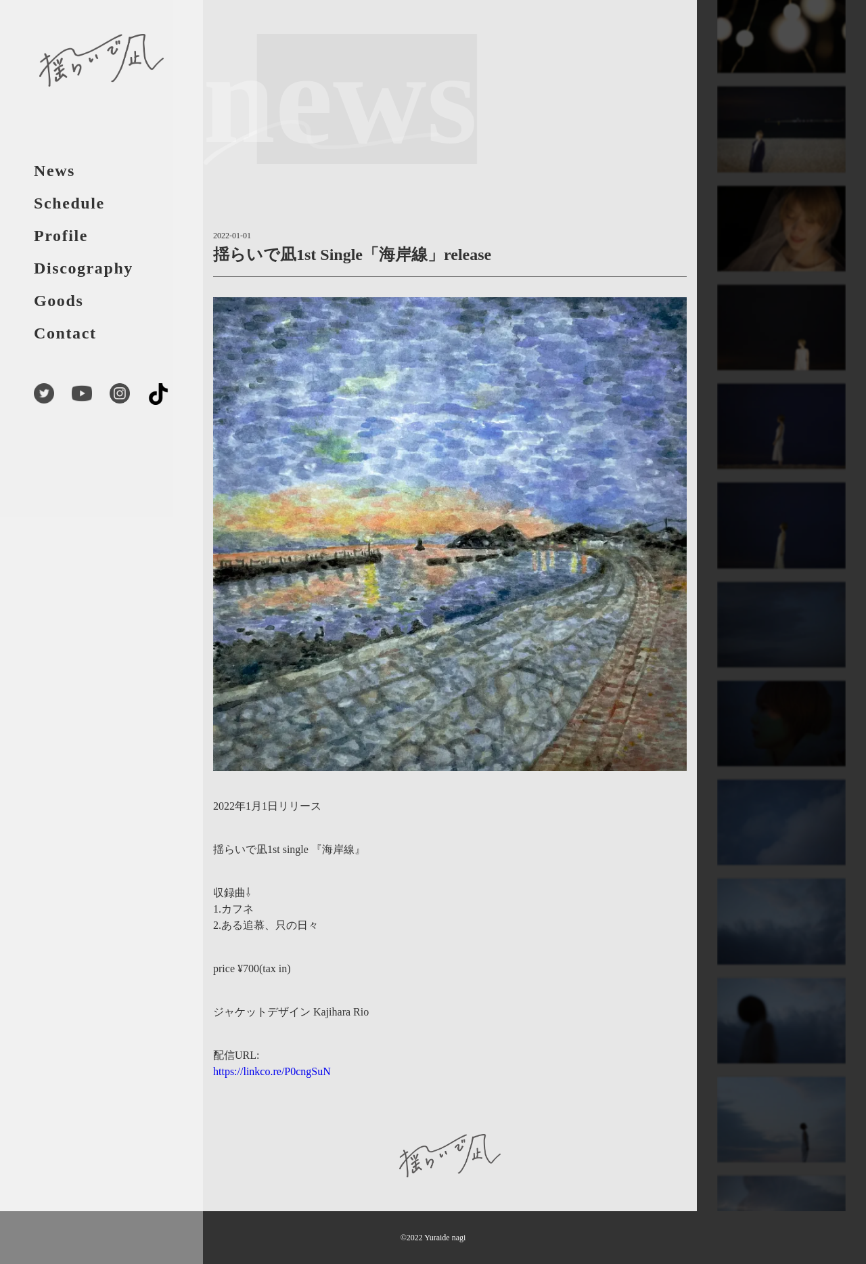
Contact (65, 333)
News (54, 170)
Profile (61, 235)
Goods (58, 300)
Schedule (69, 203)
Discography (83, 268)
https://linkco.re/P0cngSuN (272, 1071)
